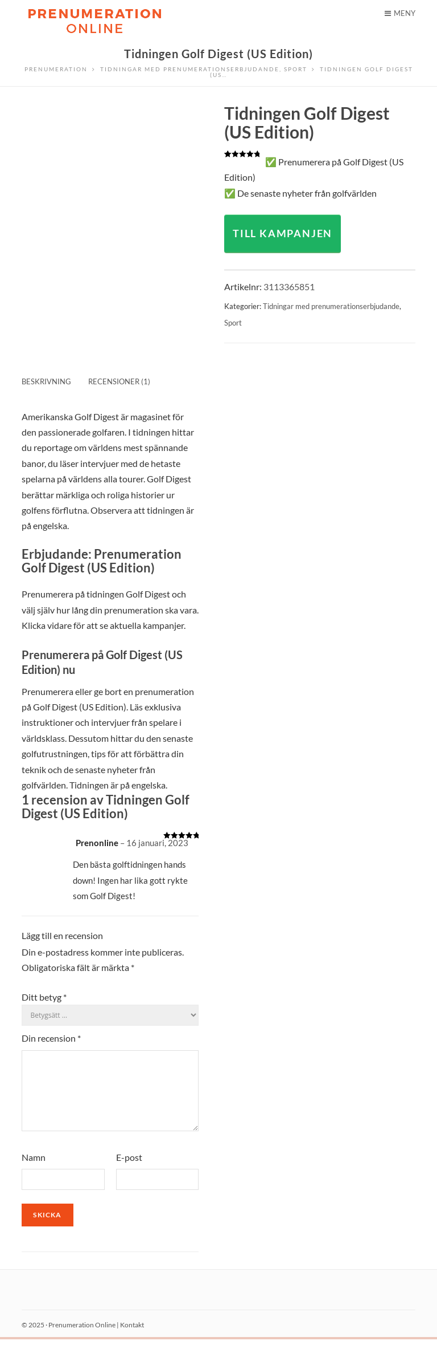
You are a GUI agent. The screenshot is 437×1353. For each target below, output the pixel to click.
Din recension (51, 1038)
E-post (129, 1170)
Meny (400, 13)
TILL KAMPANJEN (282, 233)
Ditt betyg (44, 997)
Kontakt (132, 1338)
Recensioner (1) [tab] (119, 381)
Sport (233, 322)
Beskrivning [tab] (46, 381)
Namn (34, 1170)
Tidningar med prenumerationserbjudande (331, 306)
